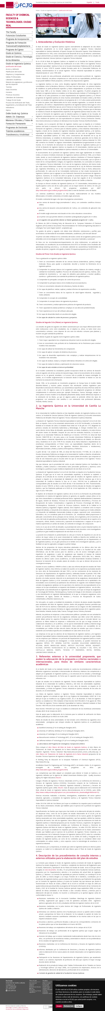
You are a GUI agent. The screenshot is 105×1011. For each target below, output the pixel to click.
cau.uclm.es (11, 990)
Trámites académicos (15, 131)
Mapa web (25, 1009)
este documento (50, 870)
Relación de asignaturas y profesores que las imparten (19, 83)
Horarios (9, 92)
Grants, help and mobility (47, 990)
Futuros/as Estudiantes (16, 35)
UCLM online (46, 987)
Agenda (31, 988)
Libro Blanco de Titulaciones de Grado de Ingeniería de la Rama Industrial (62, 754)
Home (37, 10)
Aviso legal (9, 1007)
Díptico (8, 110)
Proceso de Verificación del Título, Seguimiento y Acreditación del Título (19, 104)
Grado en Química (13, 53)
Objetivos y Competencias (15, 74)
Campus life (46, 988)
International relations (33, 983)
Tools (97, 2)
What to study (46, 983)
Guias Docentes (11, 89)
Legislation (32, 992)
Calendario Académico (13, 79)
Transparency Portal (35, 991)
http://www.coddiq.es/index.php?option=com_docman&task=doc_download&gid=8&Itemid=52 (67, 792)
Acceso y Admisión (12, 69)
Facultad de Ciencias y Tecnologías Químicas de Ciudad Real (54, 2)
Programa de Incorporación (17, 39)
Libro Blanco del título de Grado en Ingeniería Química (67, 747)
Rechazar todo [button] (68, 1006)
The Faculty (11, 32)
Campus (31, 985)
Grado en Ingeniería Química (18, 63)
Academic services (48, 993)
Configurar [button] (79, 1006)
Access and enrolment (46, 985)
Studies (45, 981)
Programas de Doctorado (16, 127)
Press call (32, 989)
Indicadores (10, 107)
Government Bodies (35, 987)
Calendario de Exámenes (14, 97)
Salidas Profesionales (13, 77)
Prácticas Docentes (13, 95)
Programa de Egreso (14, 49)
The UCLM (33, 981)
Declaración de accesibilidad (14, 1009)
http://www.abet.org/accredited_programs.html (51, 190)
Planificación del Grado (14, 72)
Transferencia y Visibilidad (17, 134)
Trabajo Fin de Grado (13, 100)
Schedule (45, 992)
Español (89, 2)
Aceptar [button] (59, 1006)
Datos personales (23, 1007)
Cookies (15, 1007)
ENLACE (58, 778)
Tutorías (9, 87)
